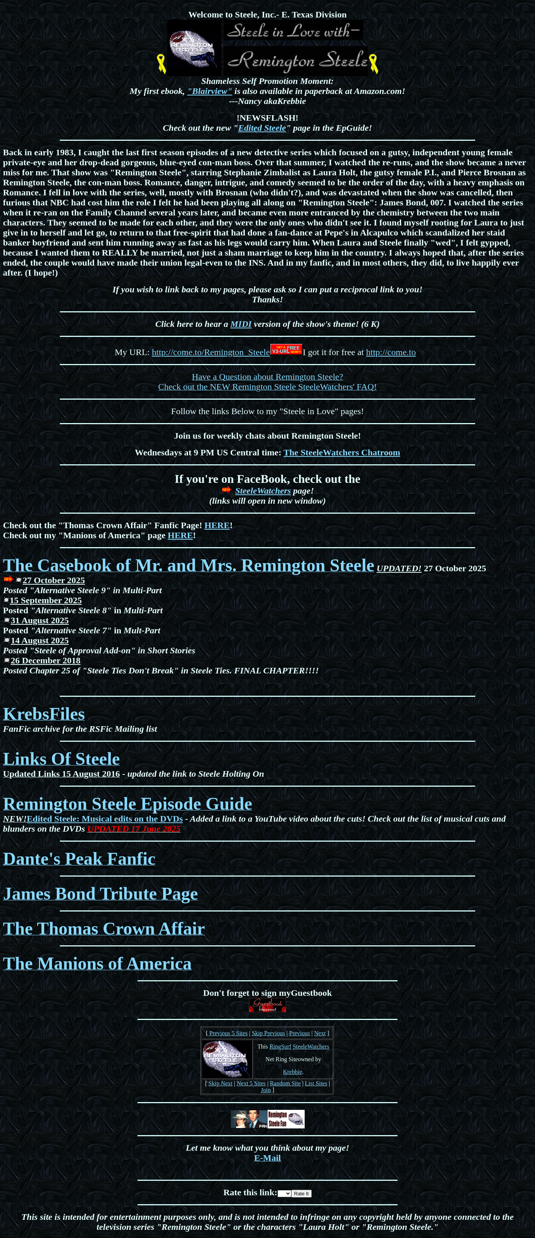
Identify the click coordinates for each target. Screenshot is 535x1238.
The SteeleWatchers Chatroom (341, 452)
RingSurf (280, 1046)
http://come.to (391, 352)
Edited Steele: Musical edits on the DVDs (105, 818)
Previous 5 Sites (228, 1033)
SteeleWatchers (263, 490)
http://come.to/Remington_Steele (211, 352)
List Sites (316, 1083)
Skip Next (220, 1083)
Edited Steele (262, 128)
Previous (299, 1033)
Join (266, 1090)
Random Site (285, 1083)
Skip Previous (268, 1033)
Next (319, 1033)
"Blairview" (209, 91)
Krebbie (292, 1072)
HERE (217, 525)
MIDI (241, 324)
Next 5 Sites (251, 1083)
